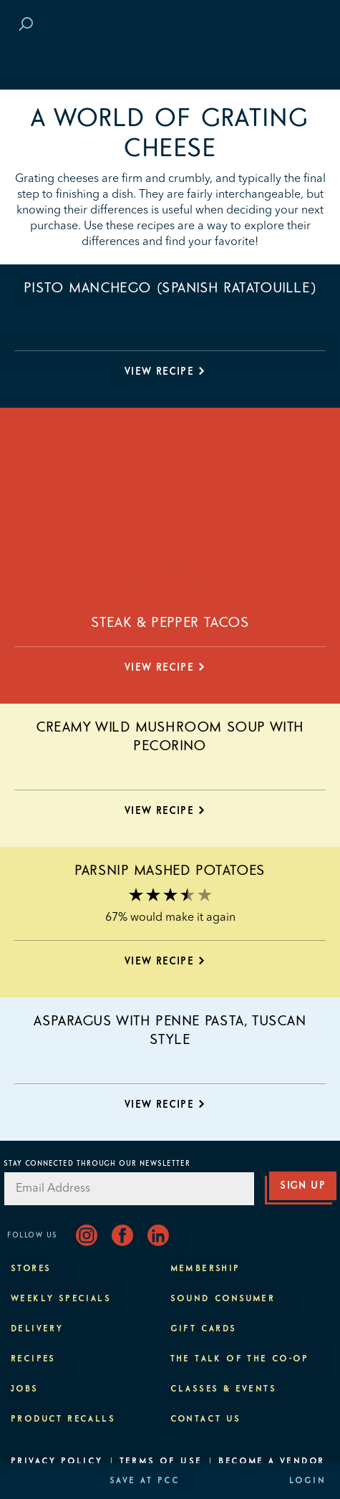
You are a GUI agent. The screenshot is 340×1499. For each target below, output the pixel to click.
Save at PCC (145, 1481)
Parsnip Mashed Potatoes (170, 870)
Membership (205, 1269)
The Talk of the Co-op (239, 1359)
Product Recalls (63, 1419)
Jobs (25, 1389)
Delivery (37, 1329)
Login (307, 1481)
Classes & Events (223, 1389)
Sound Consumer (223, 1299)
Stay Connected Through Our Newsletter (97, 1163)
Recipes (33, 1359)
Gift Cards (203, 1329)
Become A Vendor (271, 1461)
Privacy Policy (57, 1461)
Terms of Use (161, 1461)
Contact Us (205, 1419)
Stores (31, 1269)
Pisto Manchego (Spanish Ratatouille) (170, 288)
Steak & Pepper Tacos (170, 623)
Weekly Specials (61, 1299)
